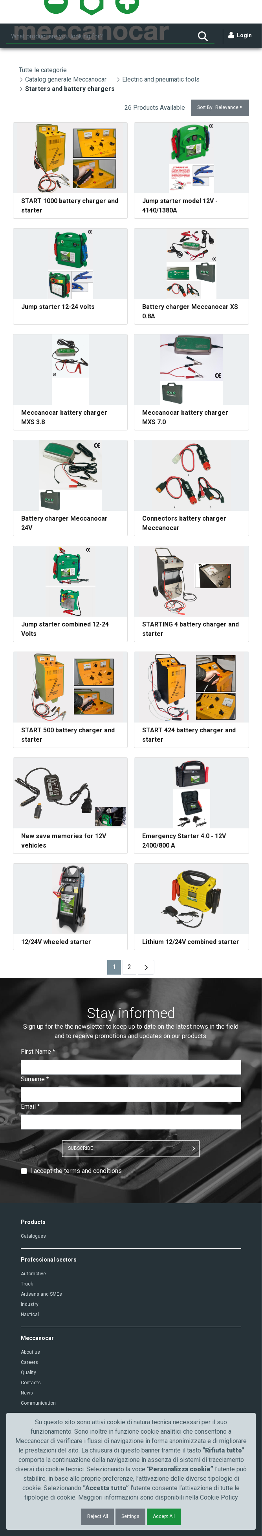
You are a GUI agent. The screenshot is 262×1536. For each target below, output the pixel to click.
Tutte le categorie (43, 70)
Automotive (33, 1273)
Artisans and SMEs (41, 1294)
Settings (130, 1516)
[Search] (98, 36)
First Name (38, 1051)
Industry (29, 1304)
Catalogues (33, 1236)
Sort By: (220, 108)
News (27, 1393)
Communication (38, 1403)
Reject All (97, 1516)
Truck (27, 1284)
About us (30, 1352)
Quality (28, 1372)
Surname (35, 1079)
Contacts (31, 1382)
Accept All (164, 1516)
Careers (29, 1362)
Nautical (30, 1314)
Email (30, 1106)
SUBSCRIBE (80, 1148)
